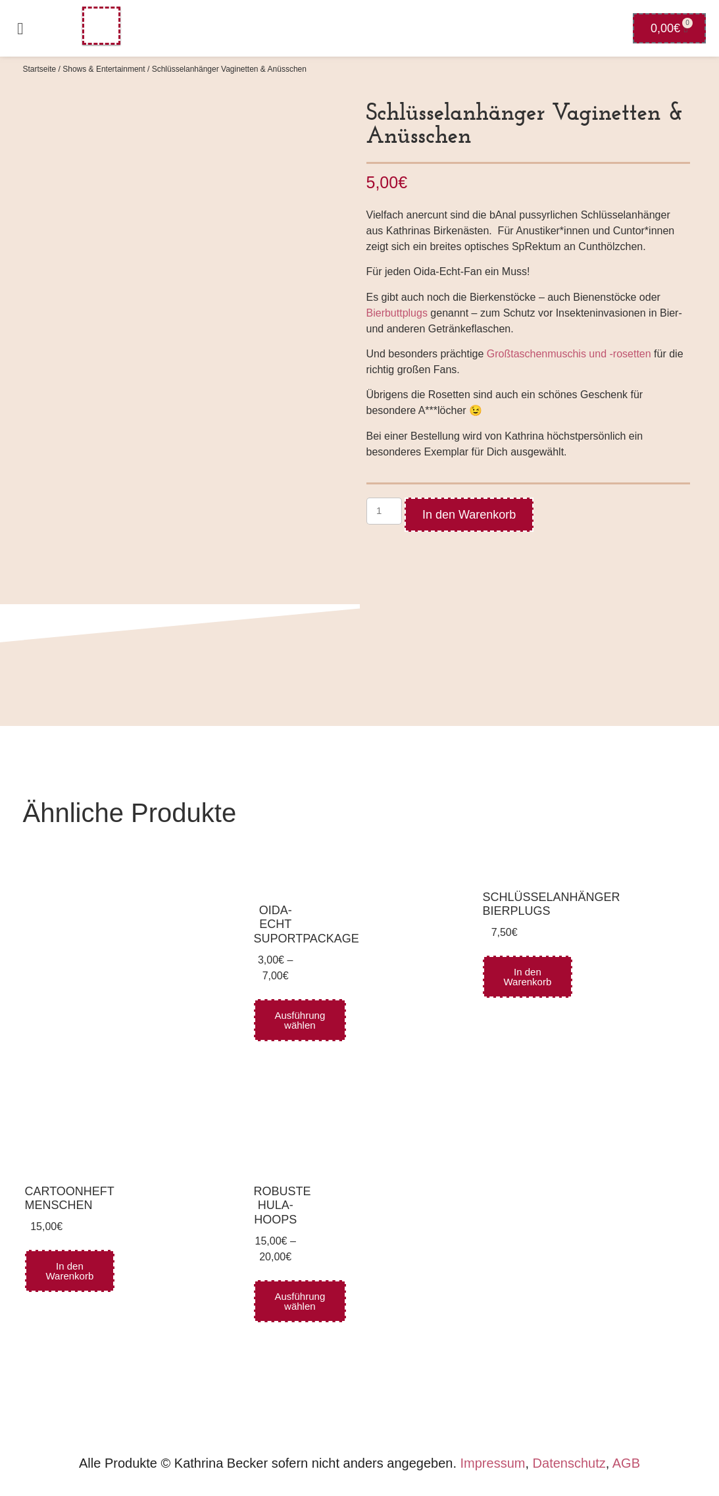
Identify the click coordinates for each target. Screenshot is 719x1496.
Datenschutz (569, 1463)
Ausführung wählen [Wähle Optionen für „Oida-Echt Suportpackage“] (300, 1020)
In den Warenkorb (469, 514)
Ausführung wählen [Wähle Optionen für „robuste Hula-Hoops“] (300, 1301)
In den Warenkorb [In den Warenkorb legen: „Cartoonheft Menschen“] (70, 1270)
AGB (626, 1463)
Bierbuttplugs (397, 313)
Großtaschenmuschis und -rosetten (569, 353)
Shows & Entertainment (103, 69)
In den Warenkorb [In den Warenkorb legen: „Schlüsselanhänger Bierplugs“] (528, 976)
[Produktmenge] (384, 511)
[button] (20, 28)
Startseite (40, 69)
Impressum (493, 1463)
